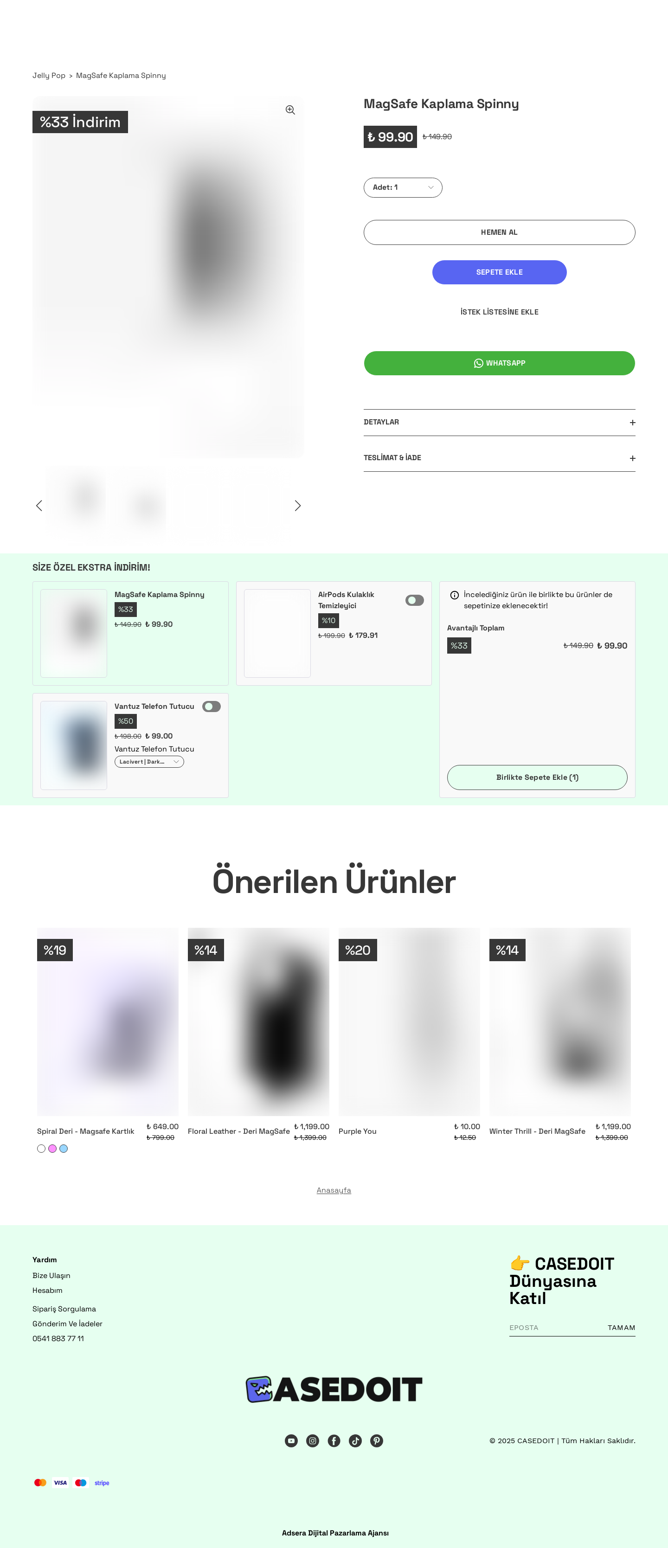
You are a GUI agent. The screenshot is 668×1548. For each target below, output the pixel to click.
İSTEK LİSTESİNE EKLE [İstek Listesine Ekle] (571, 272)
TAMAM (622, 1327)
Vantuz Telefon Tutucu (154, 706)
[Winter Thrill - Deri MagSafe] (560, 1022)
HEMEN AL (499, 232)
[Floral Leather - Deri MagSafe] (258, 1022)
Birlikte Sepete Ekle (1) (537, 777)
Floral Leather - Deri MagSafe (239, 1131)
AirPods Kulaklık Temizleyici (346, 600)
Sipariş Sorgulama (64, 1309)
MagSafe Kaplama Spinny (121, 75)
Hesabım (47, 1290)
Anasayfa (334, 1190)
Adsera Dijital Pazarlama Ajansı (335, 1533)
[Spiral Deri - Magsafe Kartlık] (108, 1022)
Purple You (358, 1131)
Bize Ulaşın (51, 1275)
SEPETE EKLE (428, 272)
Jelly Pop (48, 75)
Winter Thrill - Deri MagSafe (537, 1131)
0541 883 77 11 (58, 1338)
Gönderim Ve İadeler (67, 1324)
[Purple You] (409, 1022)
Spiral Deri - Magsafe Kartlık (86, 1131)
